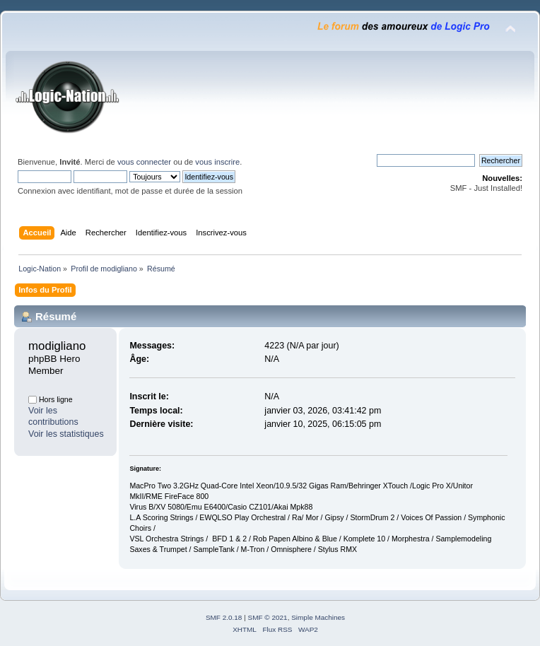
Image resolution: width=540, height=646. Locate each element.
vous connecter (144, 162)
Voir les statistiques (66, 434)
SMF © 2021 (268, 617)
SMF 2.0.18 (224, 617)
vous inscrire (217, 162)
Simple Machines (318, 617)
